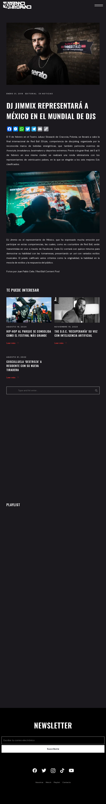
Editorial (31, 94)
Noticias (47, 94)
